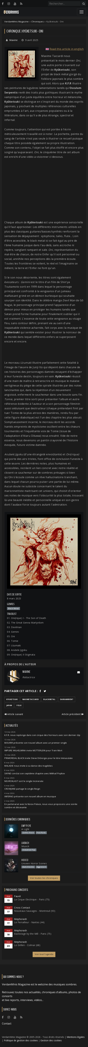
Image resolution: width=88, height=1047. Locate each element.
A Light (25, 829)
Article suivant (13, 714)
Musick (25, 846)
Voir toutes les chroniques (44, 878)
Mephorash (20, 919)
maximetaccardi (30, 699)
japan (9, 705)
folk (19, 705)
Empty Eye (26, 826)
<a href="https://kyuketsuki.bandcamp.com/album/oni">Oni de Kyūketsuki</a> (44, 352)
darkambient (66, 699)
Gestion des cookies (51, 1040)
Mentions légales (76, 1037)
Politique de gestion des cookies (21, 1040)
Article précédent (73, 714)
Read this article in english (67, 49)
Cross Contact (22, 907)
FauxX (17, 896)
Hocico (24, 860)
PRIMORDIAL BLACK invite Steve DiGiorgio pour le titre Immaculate (38, 758)
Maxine (13, 40)
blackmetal (49, 699)
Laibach (25, 843)
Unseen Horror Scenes (34, 863)
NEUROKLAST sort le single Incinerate (23, 781)
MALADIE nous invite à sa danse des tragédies (28, 765)
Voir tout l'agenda (44, 954)
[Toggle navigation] (81, 12)
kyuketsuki (12, 699)
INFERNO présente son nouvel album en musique (30, 796)
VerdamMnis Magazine (16, 21)
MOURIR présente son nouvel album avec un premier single (35, 742)
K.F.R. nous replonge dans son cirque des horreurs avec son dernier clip (42, 735)
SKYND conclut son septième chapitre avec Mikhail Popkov (34, 773)
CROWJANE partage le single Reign (22, 788)
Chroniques (37, 21)
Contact (6, 1023)
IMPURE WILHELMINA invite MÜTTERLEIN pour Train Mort (33, 750)
